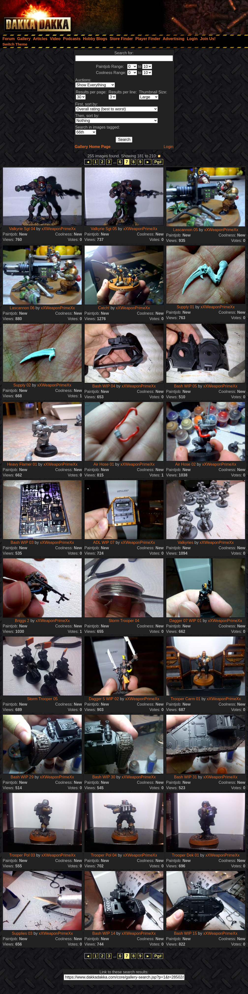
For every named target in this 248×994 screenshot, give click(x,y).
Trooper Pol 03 (22, 855)
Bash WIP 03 (22, 542)
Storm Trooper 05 (42, 699)
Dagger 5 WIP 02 (104, 699)
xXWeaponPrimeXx (59, 229)
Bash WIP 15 (185, 933)
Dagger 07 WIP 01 (185, 621)
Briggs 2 (22, 621)
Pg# (157, 162)
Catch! (103, 308)
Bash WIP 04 (103, 386)
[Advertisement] (181, 16)
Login (168, 147)
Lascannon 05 (185, 230)
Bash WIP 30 (103, 777)
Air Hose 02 (185, 464)
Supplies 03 (22, 933)
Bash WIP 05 (185, 386)
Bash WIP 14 (103, 933)
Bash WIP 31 (185, 777)
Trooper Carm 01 (185, 699)
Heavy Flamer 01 (22, 464)
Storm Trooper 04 (124, 621)
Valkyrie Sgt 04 (22, 229)
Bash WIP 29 (22, 777)
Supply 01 (185, 307)
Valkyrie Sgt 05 (104, 229)
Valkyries (185, 542)
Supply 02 (22, 385)
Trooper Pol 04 (104, 855)
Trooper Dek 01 (185, 855)
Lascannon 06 (22, 308)
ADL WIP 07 (103, 542)
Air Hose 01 (103, 464)
